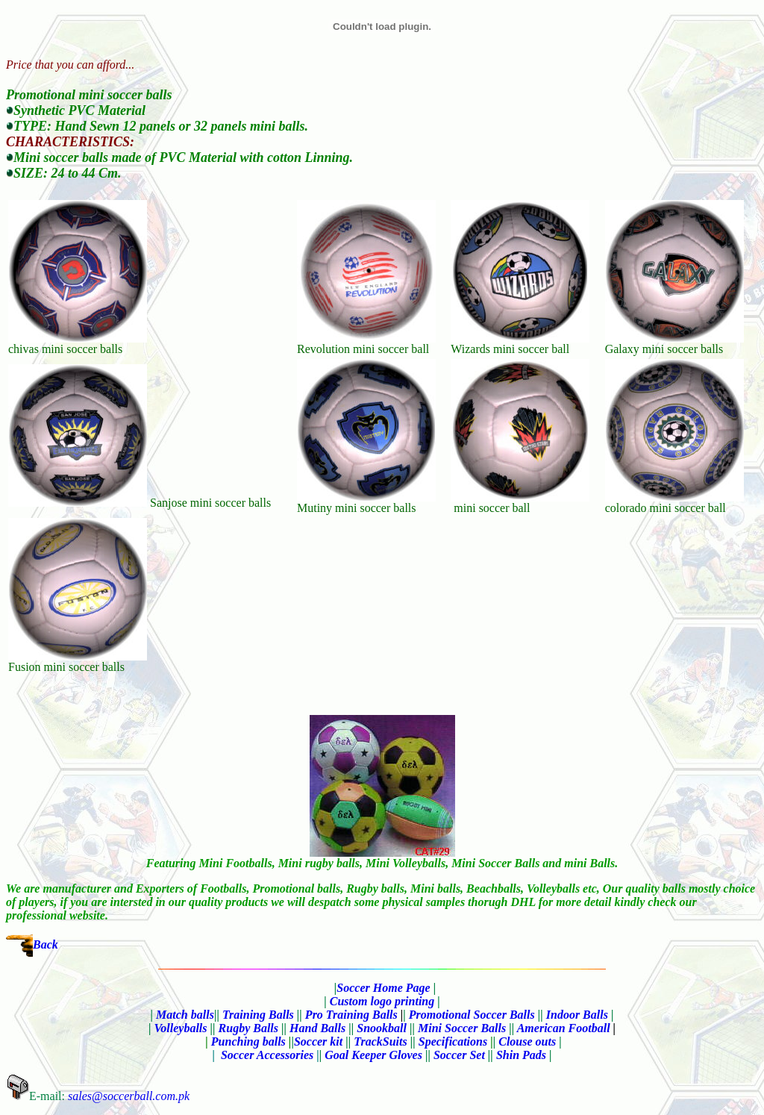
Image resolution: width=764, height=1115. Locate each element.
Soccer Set (459, 1055)
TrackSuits (380, 1041)
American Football (563, 1028)
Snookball (382, 1028)
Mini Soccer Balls (462, 1028)
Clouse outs (527, 1041)
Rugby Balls (248, 1028)
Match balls (185, 1014)
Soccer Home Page (383, 987)
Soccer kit (318, 1041)
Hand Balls (318, 1028)
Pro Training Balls (351, 1014)
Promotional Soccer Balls (472, 1014)
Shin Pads (521, 1055)
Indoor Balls (577, 1014)
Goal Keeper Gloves (373, 1055)
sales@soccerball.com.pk (129, 1096)
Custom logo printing (382, 1001)
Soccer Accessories (270, 1055)
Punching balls (248, 1041)
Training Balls (258, 1014)
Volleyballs (180, 1028)
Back (45, 944)
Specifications (453, 1041)
